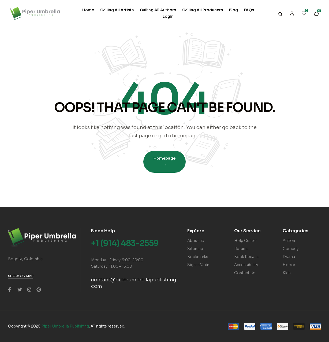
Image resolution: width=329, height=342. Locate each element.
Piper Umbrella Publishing (65, 326)
